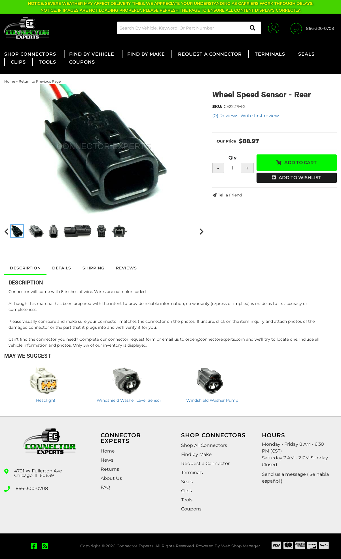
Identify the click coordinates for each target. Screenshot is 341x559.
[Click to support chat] (312, 27)
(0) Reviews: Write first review (245, 115)
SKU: (217, 106)
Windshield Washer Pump (212, 400)
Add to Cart (300, 162)
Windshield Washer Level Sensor (129, 400)
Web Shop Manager (240, 545)
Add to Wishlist (300, 177)
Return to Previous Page (40, 81)
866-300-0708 (32, 488)
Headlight (46, 400)
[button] (189, 28)
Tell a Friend (230, 195)
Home (9, 81)
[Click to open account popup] (273, 28)
